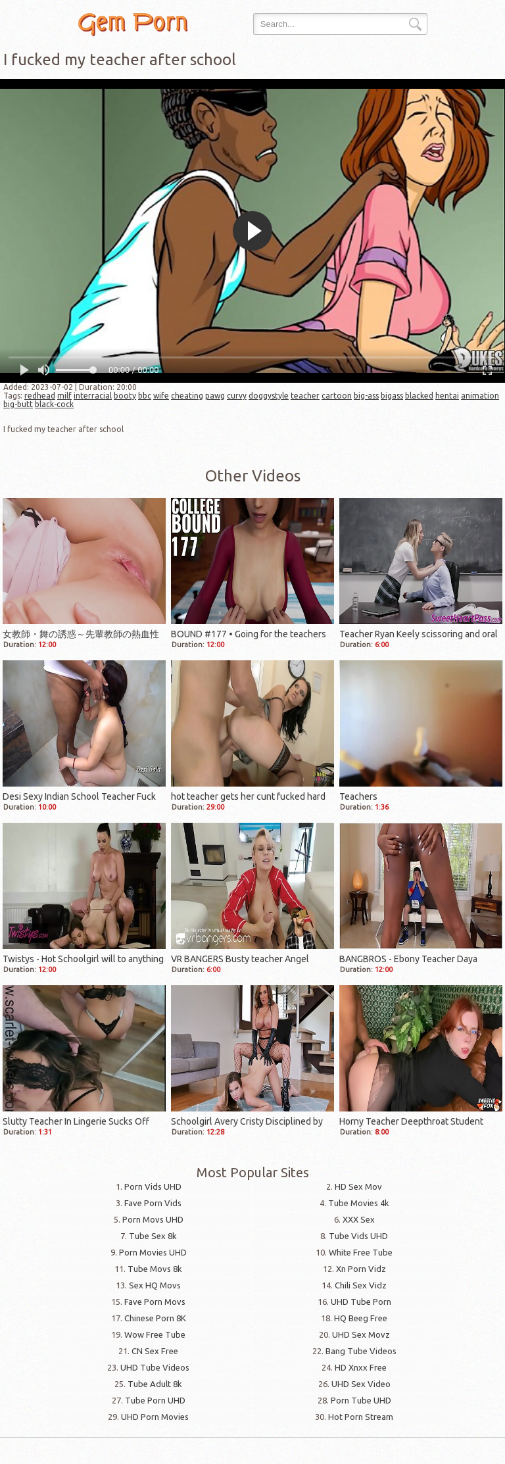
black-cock (54, 404)
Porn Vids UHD (152, 1186)
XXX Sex (359, 1219)
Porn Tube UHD (361, 1400)
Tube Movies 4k (358, 1203)
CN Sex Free (155, 1350)
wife (161, 395)
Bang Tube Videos (361, 1350)
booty (125, 395)
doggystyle (269, 395)
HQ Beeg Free (360, 1318)
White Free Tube (361, 1252)
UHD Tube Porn (361, 1301)
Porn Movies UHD (153, 1252)
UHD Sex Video (361, 1383)
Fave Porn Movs (154, 1301)
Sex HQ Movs (155, 1285)
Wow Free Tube (154, 1334)
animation (480, 395)
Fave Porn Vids (152, 1203)
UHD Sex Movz (361, 1334)
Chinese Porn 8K (155, 1318)
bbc (144, 395)
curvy (237, 395)
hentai (447, 395)
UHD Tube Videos (154, 1367)
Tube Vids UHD (358, 1235)
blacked (419, 395)
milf (64, 395)
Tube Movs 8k (155, 1268)
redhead (39, 395)
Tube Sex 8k (153, 1235)
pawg (215, 395)
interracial (93, 395)
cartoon (337, 395)
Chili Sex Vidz (361, 1285)
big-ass (366, 395)
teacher (305, 395)
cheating (187, 395)
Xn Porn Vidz (361, 1268)
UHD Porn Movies (155, 1416)
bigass (392, 395)
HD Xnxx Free (361, 1367)
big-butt (18, 404)
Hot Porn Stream (360, 1416)
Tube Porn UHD (155, 1400)
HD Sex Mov (358, 1186)
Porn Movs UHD (152, 1219)
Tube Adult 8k (155, 1383)
